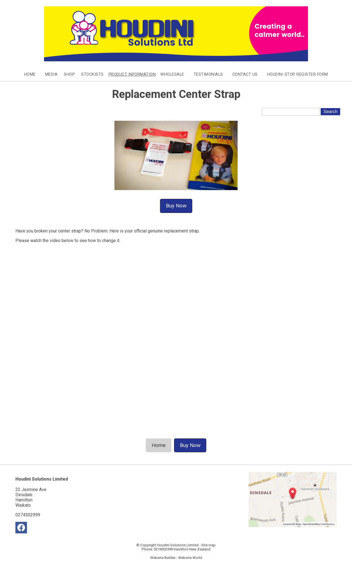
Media (51, 74)
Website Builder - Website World (176, 558)
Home (30, 74)
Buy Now (176, 205)
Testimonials (208, 74)
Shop (69, 74)
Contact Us (245, 74)
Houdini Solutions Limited (178, 545)
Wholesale (172, 74)
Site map (208, 545)
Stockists (92, 74)
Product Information (132, 74)
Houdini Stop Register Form (297, 74)
